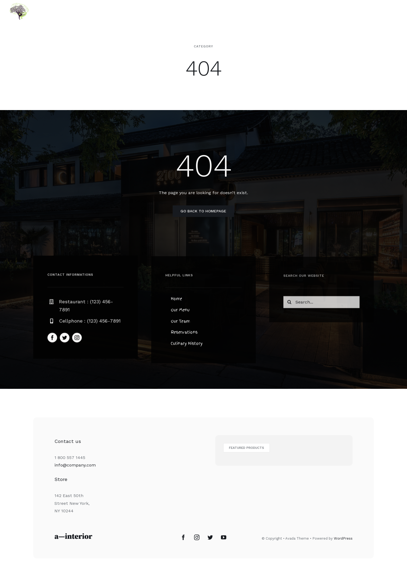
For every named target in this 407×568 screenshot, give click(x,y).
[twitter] (64, 339)
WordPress (343, 538)
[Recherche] (289, 304)
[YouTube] (224, 537)
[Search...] (321, 304)
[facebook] (52, 339)
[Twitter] (210, 537)
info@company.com (75, 465)
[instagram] (77, 339)
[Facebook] (183, 537)
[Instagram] (197, 537)
